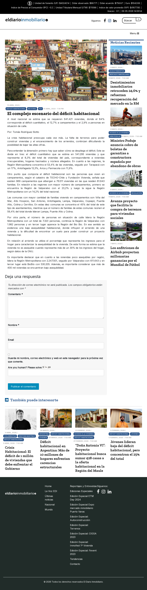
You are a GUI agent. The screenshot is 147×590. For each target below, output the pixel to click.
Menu (134, 33)
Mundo (49, 509)
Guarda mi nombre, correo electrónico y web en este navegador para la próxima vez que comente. (55, 360)
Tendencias (76, 559)
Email (11, 339)
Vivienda (43, 438)
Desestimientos (117, 71)
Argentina (44, 434)
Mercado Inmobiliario (120, 74)
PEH (40, 109)
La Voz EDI (51, 491)
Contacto (75, 563)
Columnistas (10, 436)
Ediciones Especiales (81, 491)
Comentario (15, 294)
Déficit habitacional (15, 109)
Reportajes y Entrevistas (83, 486)
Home (48, 486)
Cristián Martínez (27, 436)
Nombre (13, 325)
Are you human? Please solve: (56, 371)
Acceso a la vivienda (119, 133)
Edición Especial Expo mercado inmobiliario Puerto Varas (82, 508)
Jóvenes (135, 434)
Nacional (32, 109)
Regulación (136, 193)
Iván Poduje (115, 136)
